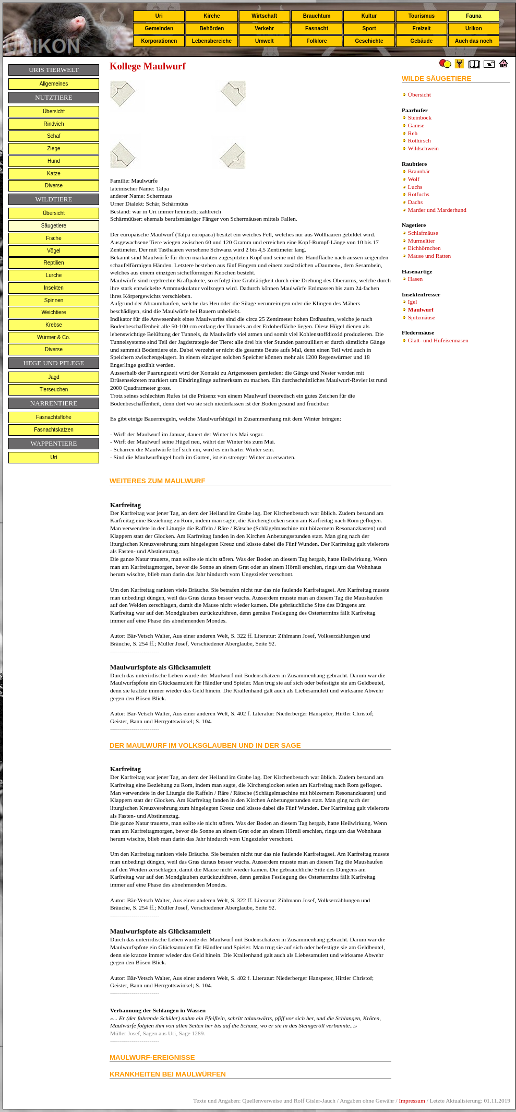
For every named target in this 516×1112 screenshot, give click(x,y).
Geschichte (369, 41)
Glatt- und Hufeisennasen (438, 340)
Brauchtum (317, 16)
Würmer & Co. (53, 337)
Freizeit (421, 28)
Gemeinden (159, 28)
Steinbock (419, 117)
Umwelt (264, 41)
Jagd (53, 377)
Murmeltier (421, 240)
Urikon (473, 28)
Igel (412, 301)
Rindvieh (54, 124)
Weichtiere (53, 312)
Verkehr (264, 28)
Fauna (473, 16)
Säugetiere (53, 226)
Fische (53, 238)
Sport (369, 28)
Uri (159, 16)
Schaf (54, 136)
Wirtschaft (264, 16)
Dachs (415, 202)
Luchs (415, 187)
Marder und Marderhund (437, 210)
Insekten (54, 288)
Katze (54, 173)
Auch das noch (474, 41)
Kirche (211, 16)
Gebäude (422, 41)
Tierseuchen (54, 389)
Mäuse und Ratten (429, 256)
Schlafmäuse (423, 233)
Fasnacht (316, 28)
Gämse (416, 125)
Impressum (412, 1100)
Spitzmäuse (421, 317)
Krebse (53, 325)
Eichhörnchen (424, 248)
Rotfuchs (418, 194)
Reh (412, 133)
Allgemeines (54, 84)
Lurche (54, 275)
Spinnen (54, 300)
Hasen (415, 279)
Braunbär (419, 171)
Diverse (54, 185)
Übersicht (54, 111)
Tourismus (422, 16)
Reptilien (54, 263)
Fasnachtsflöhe (53, 417)
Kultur (369, 16)
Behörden (212, 28)
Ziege (53, 148)
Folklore (317, 41)
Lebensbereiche (212, 41)
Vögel (54, 251)
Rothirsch (419, 140)
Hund (53, 161)
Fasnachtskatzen (54, 430)
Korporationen (159, 41)
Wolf (413, 179)
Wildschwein (423, 148)
